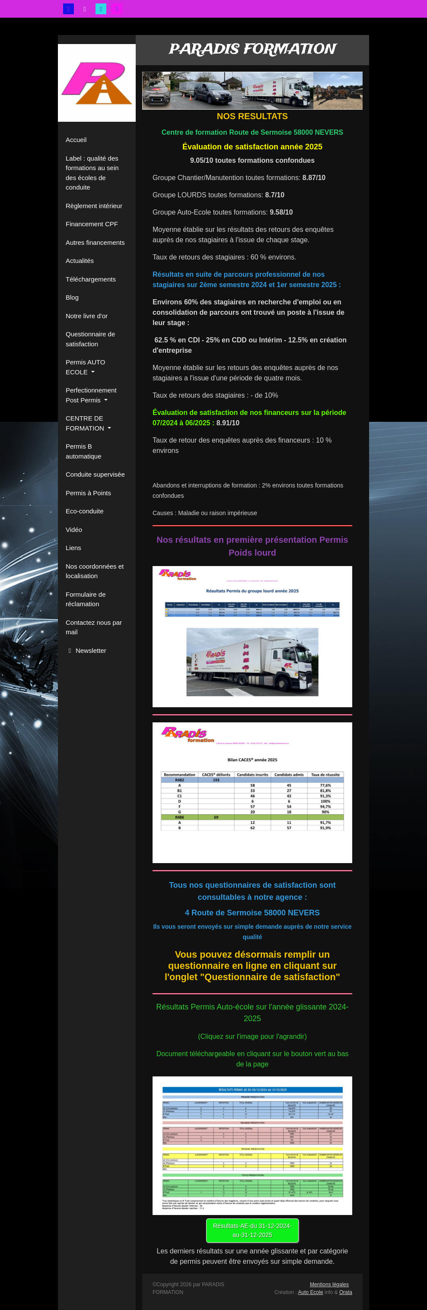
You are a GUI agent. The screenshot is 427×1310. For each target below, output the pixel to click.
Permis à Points (88, 493)
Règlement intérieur (94, 205)
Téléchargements (91, 279)
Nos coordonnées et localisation (95, 571)
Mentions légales (329, 1285)
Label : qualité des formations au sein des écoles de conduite (92, 173)
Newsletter (86, 650)
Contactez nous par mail (94, 627)
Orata (345, 1292)
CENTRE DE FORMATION (86, 423)
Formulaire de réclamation (86, 599)
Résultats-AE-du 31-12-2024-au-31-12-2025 (252, 1230)
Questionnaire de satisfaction (90, 339)
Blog (72, 297)
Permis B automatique (84, 451)
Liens (73, 547)
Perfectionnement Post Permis (91, 395)
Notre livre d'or (87, 316)
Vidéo (74, 529)
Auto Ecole (310, 1292)
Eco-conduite (85, 511)
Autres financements (95, 242)
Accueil (76, 139)
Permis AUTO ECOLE (85, 367)
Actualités (80, 260)
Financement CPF (92, 224)
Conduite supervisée (95, 474)
